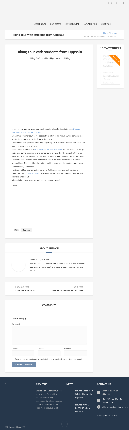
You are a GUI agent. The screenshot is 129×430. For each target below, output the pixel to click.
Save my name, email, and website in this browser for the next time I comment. (49, 359)
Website (67, 348)
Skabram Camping (32, 173)
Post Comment (23, 364)
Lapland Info (90, 24)
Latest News (40, 24)
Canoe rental (72, 24)
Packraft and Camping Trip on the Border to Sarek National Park (111, 61)
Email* (41, 348)
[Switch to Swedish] (116, 24)
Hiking (113, 33)
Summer (26, 230)
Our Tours (55, 24)
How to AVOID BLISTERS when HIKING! (82, 408)
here (55, 408)
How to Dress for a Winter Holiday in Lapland (84, 394)
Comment (16, 324)
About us (106, 24)
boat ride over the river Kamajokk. (48, 149)
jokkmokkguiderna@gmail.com (115, 407)
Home (105, 33)
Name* (15, 348)
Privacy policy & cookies (107, 415)
